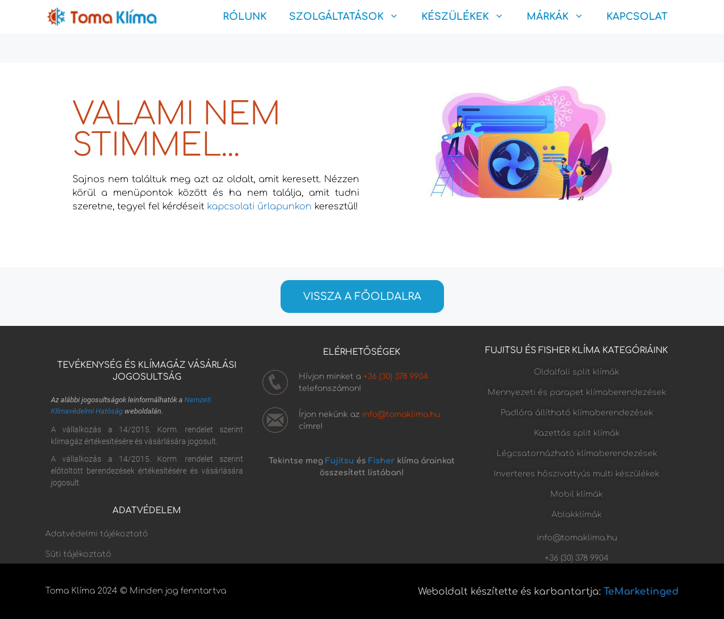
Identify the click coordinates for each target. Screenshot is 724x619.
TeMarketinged (641, 591)
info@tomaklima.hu (401, 414)
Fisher (381, 461)
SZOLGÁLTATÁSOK (349, 17)
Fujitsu (339, 461)
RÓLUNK (244, 16)
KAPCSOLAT (636, 16)
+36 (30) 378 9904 (395, 376)
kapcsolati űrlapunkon (259, 206)
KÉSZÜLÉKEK (468, 17)
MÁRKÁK (561, 17)
